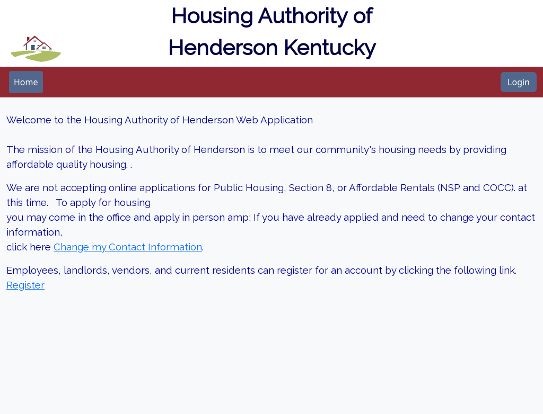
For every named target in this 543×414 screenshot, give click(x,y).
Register (25, 285)
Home (26, 82)
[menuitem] (26, 82)
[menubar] (26, 82)
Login (518, 82)
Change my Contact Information (128, 247)
